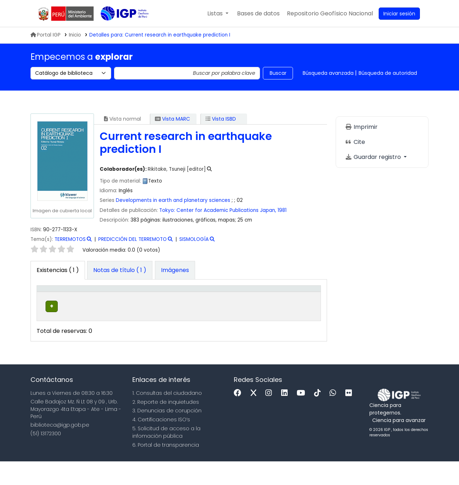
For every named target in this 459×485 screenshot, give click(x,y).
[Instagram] (270, 416)
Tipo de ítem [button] (46, 299)
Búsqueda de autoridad (388, 73)
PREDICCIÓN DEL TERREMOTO (132, 239)
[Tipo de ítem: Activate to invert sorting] (53, 300)
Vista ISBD (220, 118)
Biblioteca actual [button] (86, 303)
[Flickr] (350, 416)
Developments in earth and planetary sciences (173, 200)
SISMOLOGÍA (194, 239)
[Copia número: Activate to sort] (237, 300)
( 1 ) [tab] (58, 270)
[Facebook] (239, 416)
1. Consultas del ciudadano (167, 416)
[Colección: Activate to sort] (137, 300)
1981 (282, 210)
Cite (355, 142)
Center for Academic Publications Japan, (226, 210)
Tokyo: (167, 210)
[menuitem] (330, 14)
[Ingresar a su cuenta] (399, 14)
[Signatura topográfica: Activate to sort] (189, 300)
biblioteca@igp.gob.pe (59, 448)
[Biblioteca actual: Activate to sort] (91, 300)
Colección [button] (131, 307)
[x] (255, 416)
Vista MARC (172, 118)
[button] (217, 14)
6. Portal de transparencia (165, 468)
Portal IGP (45, 34)
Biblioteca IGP (119, 28)
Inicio (75, 34)
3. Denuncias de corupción (167, 434)
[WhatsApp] (335, 416)
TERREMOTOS (70, 239)
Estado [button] (270, 307)
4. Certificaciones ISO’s (161, 442)
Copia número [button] (232, 303)
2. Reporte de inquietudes (165, 425)
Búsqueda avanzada (328, 73)
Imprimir (361, 127)
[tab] (119, 270)
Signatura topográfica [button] (181, 303)
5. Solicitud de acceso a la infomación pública (166, 455)
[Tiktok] (319, 416)
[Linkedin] (286, 416)
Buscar (278, 73)
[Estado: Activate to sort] (274, 300)
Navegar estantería (177, 333)
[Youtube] (302, 416)
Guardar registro (373, 157)
